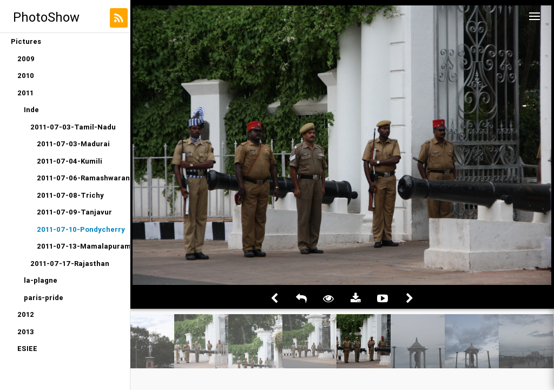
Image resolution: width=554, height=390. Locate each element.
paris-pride (43, 297)
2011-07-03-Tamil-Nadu (73, 127)
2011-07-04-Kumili (69, 161)
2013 (25, 331)
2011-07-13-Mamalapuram (83, 246)
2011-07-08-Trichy (70, 195)
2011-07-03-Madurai (73, 143)
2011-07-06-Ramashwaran (83, 178)
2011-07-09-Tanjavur (74, 212)
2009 (26, 58)
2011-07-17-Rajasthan (69, 263)
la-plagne (40, 280)
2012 (25, 314)
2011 (25, 93)
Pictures (26, 41)
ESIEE (27, 348)
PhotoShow (46, 17)
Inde (31, 109)
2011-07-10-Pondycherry (81, 229)
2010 (25, 75)
